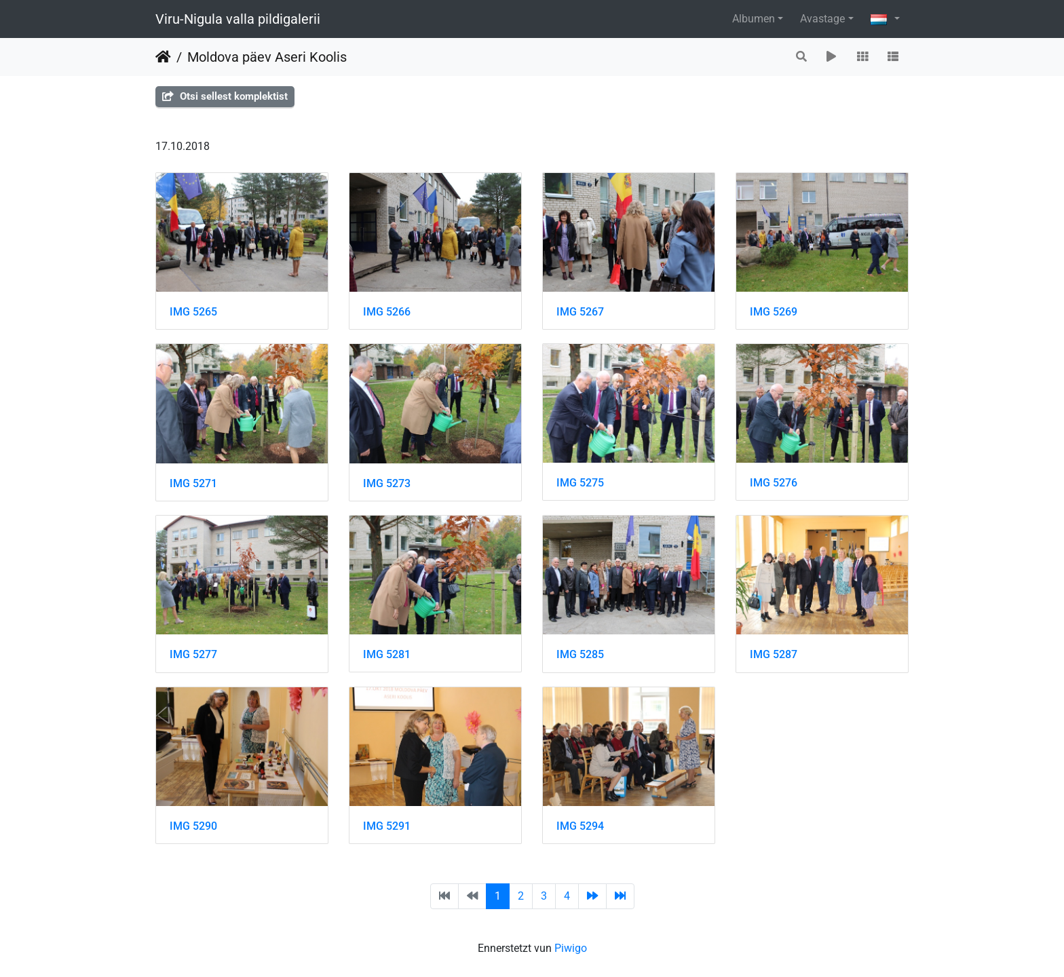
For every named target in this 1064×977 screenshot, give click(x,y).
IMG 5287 (773, 654)
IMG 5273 (387, 483)
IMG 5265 (193, 311)
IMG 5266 (387, 311)
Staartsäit (163, 57)
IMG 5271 (193, 483)
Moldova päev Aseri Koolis (267, 57)
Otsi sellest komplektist (225, 96)
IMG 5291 (387, 826)
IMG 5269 (773, 311)
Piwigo (570, 948)
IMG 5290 (193, 826)
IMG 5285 (580, 654)
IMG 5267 (580, 311)
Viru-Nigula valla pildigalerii (237, 19)
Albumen (753, 18)
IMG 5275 (580, 482)
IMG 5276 (773, 482)
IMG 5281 (387, 654)
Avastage (822, 18)
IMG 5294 (580, 826)
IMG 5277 (193, 654)
